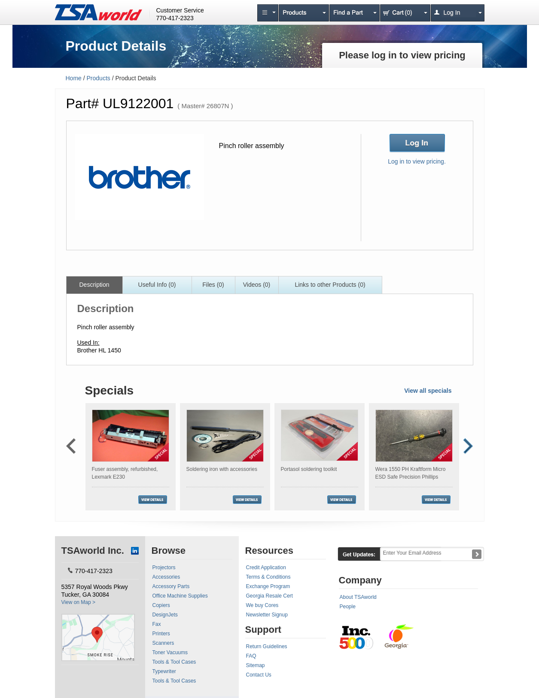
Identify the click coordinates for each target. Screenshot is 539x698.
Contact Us (258, 675)
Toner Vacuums (170, 652)
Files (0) (213, 284)
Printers (161, 634)
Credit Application (266, 567)
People (348, 607)
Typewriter (164, 671)
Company (360, 580)
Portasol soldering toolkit (309, 469)
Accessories (166, 577)
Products (98, 78)
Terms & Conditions (268, 577)
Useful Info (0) (157, 284)
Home (74, 78)
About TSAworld (358, 597)
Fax (156, 624)
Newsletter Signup (267, 615)
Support (263, 629)
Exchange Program (268, 586)
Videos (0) (257, 284)
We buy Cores (262, 605)
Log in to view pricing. (417, 161)
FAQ (251, 656)
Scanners (163, 643)
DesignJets (165, 615)
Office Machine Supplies (180, 596)
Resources (269, 550)
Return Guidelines (266, 646)
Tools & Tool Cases (174, 662)
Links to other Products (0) (330, 284)
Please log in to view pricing (402, 55)
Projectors (164, 567)
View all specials (427, 390)
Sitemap (255, 665)
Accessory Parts (171, 586)
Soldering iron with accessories (221, 469)
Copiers (161, 605)
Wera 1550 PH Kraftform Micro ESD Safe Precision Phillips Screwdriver (410, 477)
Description (94, 284)
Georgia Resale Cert (269, 596)
